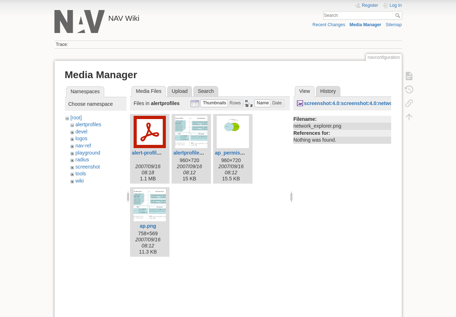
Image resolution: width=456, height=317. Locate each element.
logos (81, 138)
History (328, 91)
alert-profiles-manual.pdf (161, 153)
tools (80, 173)
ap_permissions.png (239, 153)
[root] (76, 117)
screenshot (87, 167)
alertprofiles (88, 124)
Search (398, 15)
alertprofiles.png (193, 153)
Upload (179, 91)
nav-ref (83, 145)
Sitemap (394, 24)
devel (81, 131)
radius (82, 159)
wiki (79, 181)
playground (87, 153)
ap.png (148, 226)
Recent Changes (328, 24)
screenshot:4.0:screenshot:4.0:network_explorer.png (367, 103)
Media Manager (365, 24)
